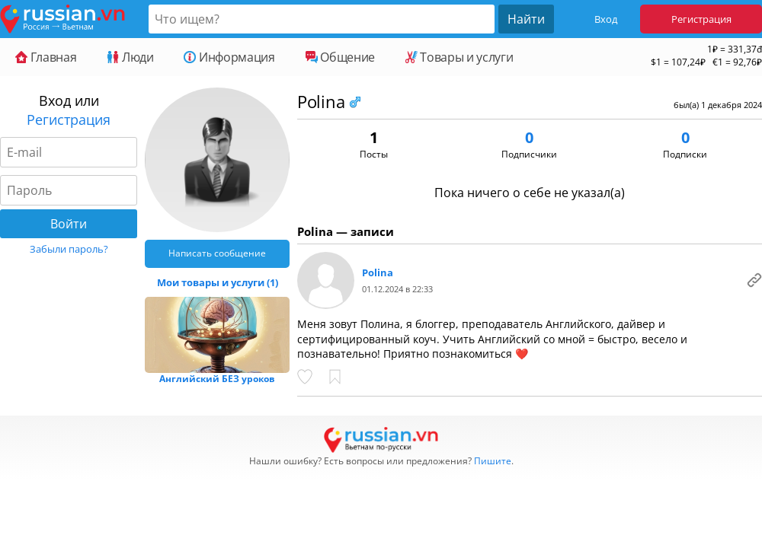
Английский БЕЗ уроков (217, 378)
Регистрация (701, 19)
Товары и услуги (459, 57)
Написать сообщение (217, 253)
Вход (605, 19)
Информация (229, 57)
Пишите (492, 460)
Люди (130, 57)
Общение (340, 57)
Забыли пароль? (69, 249)
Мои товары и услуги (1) (217, 282)
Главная (45, 57)
